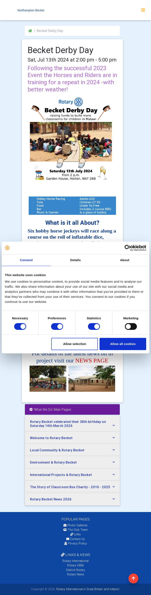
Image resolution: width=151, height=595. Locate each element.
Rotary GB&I (75, 565)
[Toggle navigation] (143, 10)
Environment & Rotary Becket (53, 462)
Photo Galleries (75, 525)
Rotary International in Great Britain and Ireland (87, 589)
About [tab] (124, 260)
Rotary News (75, 574)
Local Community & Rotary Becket (57, 450)
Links (75, 534)
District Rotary (75, 570)
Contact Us (75, 539)
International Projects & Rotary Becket (61, 475)
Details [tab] (75, 260)
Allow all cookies (123, 344)
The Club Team (75, 530)
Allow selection (74, 344)
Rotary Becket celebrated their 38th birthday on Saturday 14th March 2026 (68, 424)
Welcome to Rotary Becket (51, 438)
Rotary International (75, 561)
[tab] (72, 424)
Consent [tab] (26, 260)
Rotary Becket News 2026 (50, 499)
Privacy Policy (75, 543)
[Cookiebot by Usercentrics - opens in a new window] (127, 248)
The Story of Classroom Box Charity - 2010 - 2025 (70, 487)
